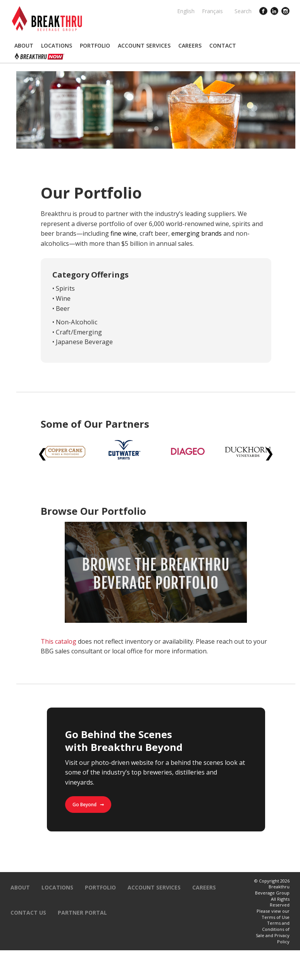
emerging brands (196, 233)
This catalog (58, 641)
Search (243, 11)
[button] (23, 46)
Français (212, 11)
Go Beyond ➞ (88, 804)
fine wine (123, 233)
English (186, 11)
